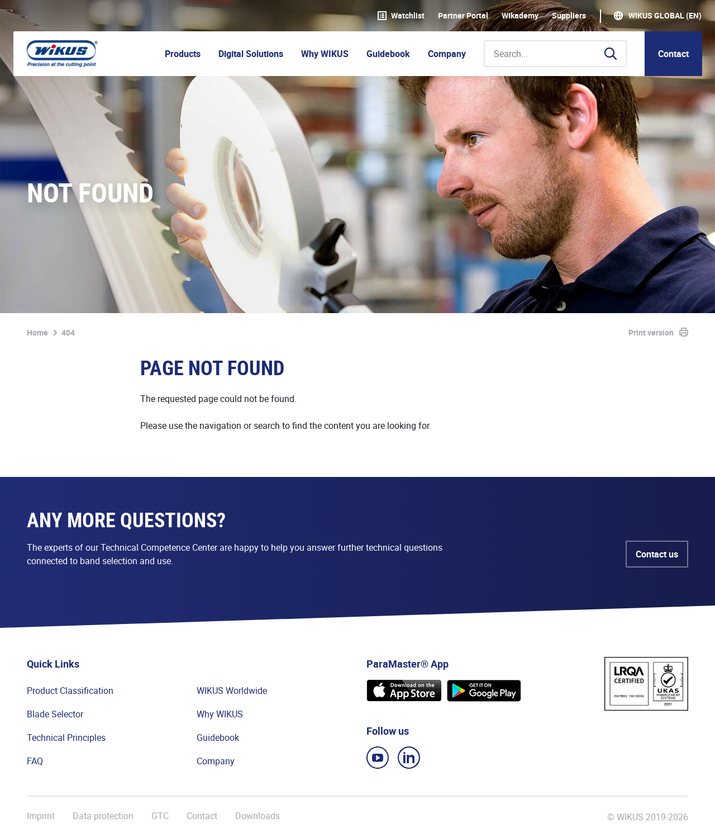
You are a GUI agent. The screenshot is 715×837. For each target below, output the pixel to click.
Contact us (657, 554)
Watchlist (401, 15)
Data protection (103, 816)
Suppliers (569, 15)
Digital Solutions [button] (250, 53)
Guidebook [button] (388, 53)
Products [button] (183, 53)
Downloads (257, 816)
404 (68, 332)
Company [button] (447, 53)
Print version (651, 332)
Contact (673, 54)
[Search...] (555, 53)
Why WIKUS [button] (325, 53)
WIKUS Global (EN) (665, 15)
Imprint (41, 816)
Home (37, 332)
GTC (160, 816)
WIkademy (520, 15)
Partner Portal (463, 15)
